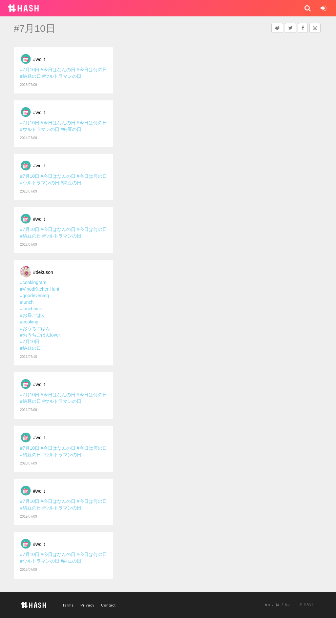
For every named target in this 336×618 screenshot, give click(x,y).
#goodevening (34, 295)
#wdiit (39, 59)
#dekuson (43, 272)
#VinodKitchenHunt (39, 289)
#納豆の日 (30, 76)
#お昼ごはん (33, 315)
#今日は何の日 (92, 69)
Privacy (87, 605)
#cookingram (33, 282)
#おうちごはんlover (40, 335)
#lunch (26, 302)
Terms (68, 605)
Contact (108, 605)
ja (278, 605)
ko (287, 605)
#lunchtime (31, 308)
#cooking (29, 321)
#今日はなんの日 (58, 69)
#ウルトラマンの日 (62, 76)
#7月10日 (29, 69)
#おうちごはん (35, 328)
